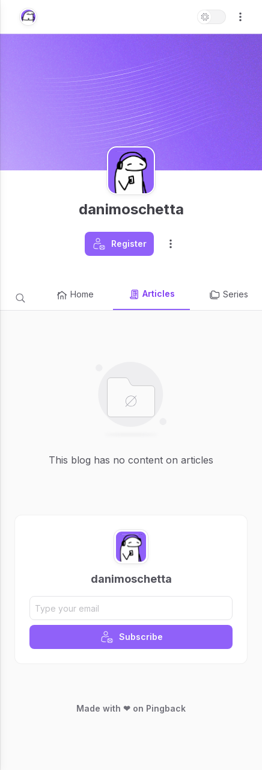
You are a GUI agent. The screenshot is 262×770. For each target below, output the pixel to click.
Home (75, 295)
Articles (151, 294)
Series (228, 295)
